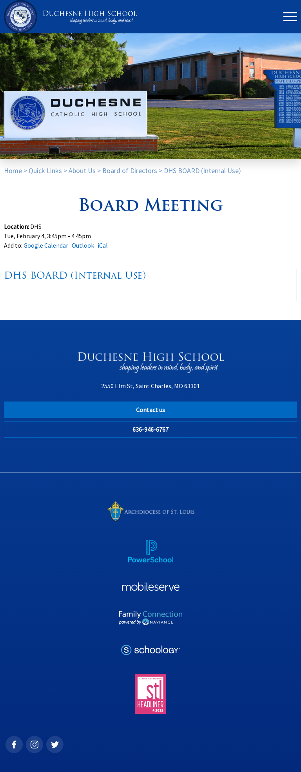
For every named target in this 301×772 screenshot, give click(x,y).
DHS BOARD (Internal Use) (202, 170)
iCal (103, 245)
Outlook (83, 245)
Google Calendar (46, 245)
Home (13, 170)
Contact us (150, 410)
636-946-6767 (150, 429)
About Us (82, 170)
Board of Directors (129, 170)
